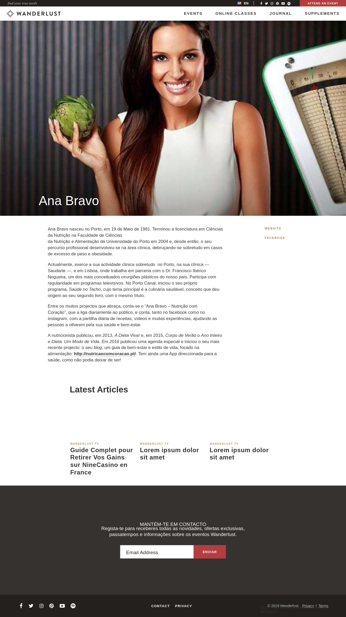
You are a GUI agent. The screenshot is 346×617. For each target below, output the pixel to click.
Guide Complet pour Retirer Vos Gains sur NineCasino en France (101, 461)
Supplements (322, 13)
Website (273, 228)
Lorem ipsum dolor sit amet (169, 454)
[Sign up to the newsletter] (210, 552)
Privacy (183, 606)
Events (193, 13)
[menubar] (248, 3)
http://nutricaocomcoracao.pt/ (105, 353)
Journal (281, 13)
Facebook (275, 237)
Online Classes (236, 13)
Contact (160, 606)
